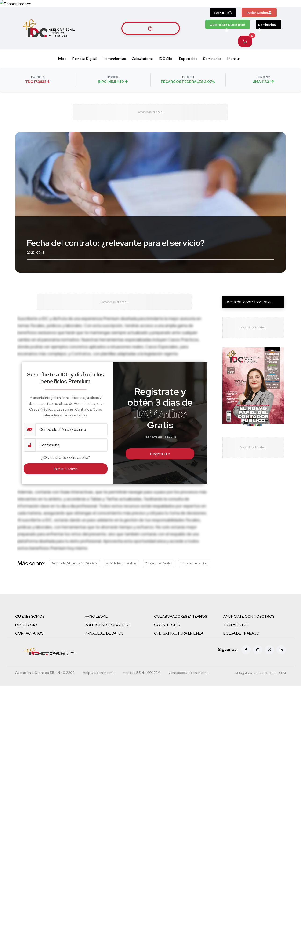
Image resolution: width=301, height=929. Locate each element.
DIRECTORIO (26, 633)
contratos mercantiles (194, 572)
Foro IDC (223, 13)
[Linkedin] (281, 658)
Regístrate (160, 462)
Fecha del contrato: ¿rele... (249, 306)
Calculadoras (143, 58)
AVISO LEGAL (96, 625)
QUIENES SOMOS (29, 625)
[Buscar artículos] (150, 28)
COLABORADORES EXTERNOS (180, 625)
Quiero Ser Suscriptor (227, 25)
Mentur (233, 58)
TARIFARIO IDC (235, 633)
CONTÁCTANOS (29, 641)
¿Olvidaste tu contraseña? (65, 466)
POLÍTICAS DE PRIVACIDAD (108, 633)
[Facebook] (246, 658)
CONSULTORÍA (167, 633)
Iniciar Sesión (259, 13)
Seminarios (267, 25)
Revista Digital (84, 58)
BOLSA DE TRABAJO (241, 641)
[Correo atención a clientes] (98, 682)
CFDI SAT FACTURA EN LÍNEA (178, 641)
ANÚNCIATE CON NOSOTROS (248, 625)
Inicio (62, 58)
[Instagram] (257, 658)
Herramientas (114, 58)
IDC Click (166, 58)
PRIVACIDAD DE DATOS (104, 641)
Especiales (188, 58)
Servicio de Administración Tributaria (74, 572)
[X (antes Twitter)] (269, 658)
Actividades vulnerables (121, 572)
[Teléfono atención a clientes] (45, 682)
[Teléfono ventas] (141, 682)
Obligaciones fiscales (158, 572)
